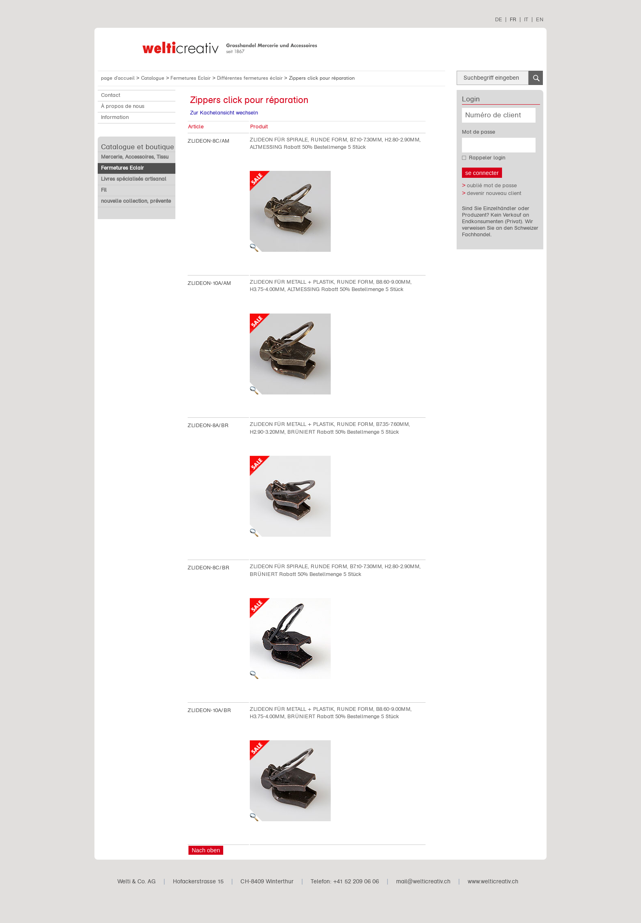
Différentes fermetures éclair (250, 78)
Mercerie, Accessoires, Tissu (134, 157)
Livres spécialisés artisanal (133, 179)
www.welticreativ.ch (493, 881)
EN (539, 19)
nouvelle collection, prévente (136, 201)
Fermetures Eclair (191, 78)
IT (526, 19)
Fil (104, 190)
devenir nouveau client (494, 193)
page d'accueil (117, 78)
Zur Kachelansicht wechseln (224, 113)
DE (498, 19)
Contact (110, 95)
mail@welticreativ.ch (423, 881)
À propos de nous (122, 106)
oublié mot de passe (492, 185)
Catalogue (153, 78)
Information (115, 117)
